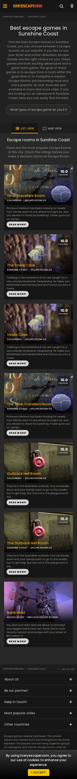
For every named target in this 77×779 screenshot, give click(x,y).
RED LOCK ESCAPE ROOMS (43, 617)
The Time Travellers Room (30, 404)
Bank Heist (16, 613)
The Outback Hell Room (27, 543)
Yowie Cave (17, 335)
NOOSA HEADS (15, 617)
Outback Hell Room (24, 474)
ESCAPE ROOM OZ (41, 269)
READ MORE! (17, 294)
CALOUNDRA (14, 200)
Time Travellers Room (26, 196)
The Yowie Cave (21, 265)
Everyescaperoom (13, 16)
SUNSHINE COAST (17, 269)
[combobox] (72, 6)
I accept (38, 772)
